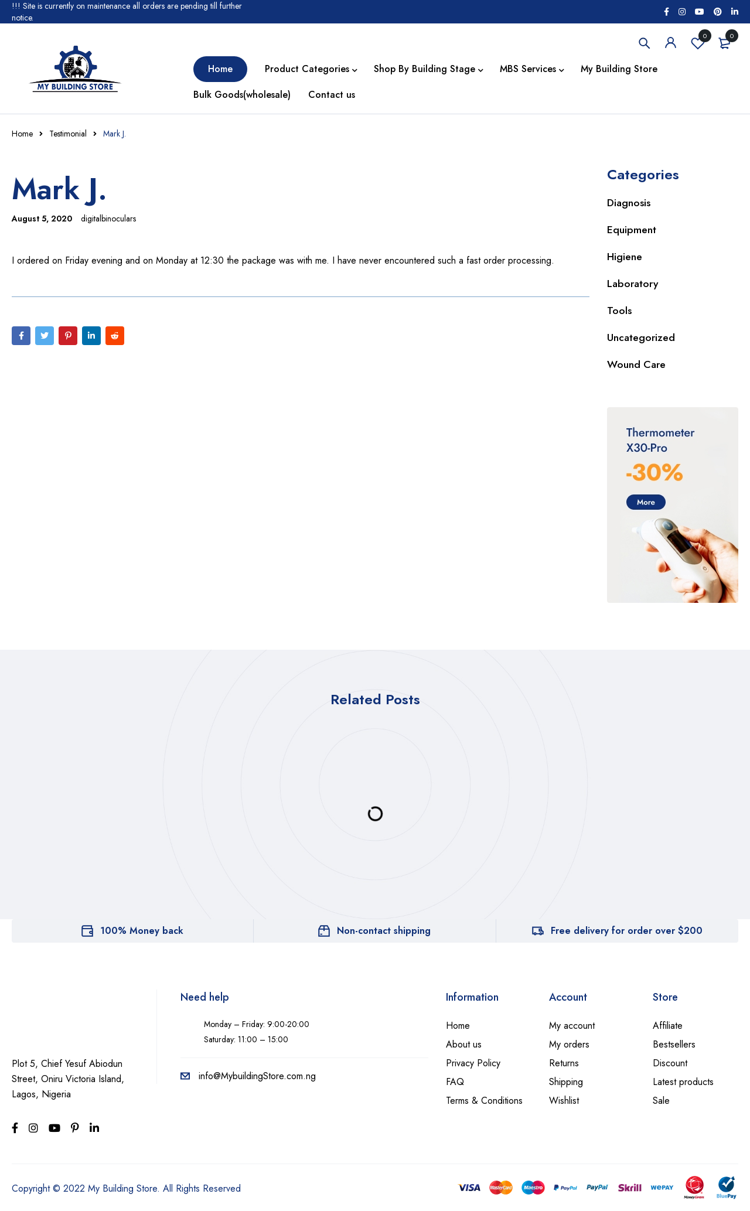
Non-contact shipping (384, 930)
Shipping (566, 1082)
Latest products (683, 1082)
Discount (670, 1063)
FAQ (455, 1082)
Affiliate (668, 1025)
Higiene (625, 256)
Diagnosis (629, 202)
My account (572, 1025)
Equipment (631, 229)
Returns (564, 1063)
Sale (661, 1100)
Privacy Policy (473, 1063)
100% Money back (141, 930)
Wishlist (697, 42)
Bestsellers (674, 1044)
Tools (619, 310)
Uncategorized (641, 337)
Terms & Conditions (484, 1100)
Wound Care (636, 364)
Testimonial (68, 133)
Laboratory (633, 283)
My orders (569, 1044)
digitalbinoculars (108, 218)
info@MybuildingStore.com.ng (248, 1076)
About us (464, 1044)
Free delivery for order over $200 (627, 930)
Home (22, 133)
